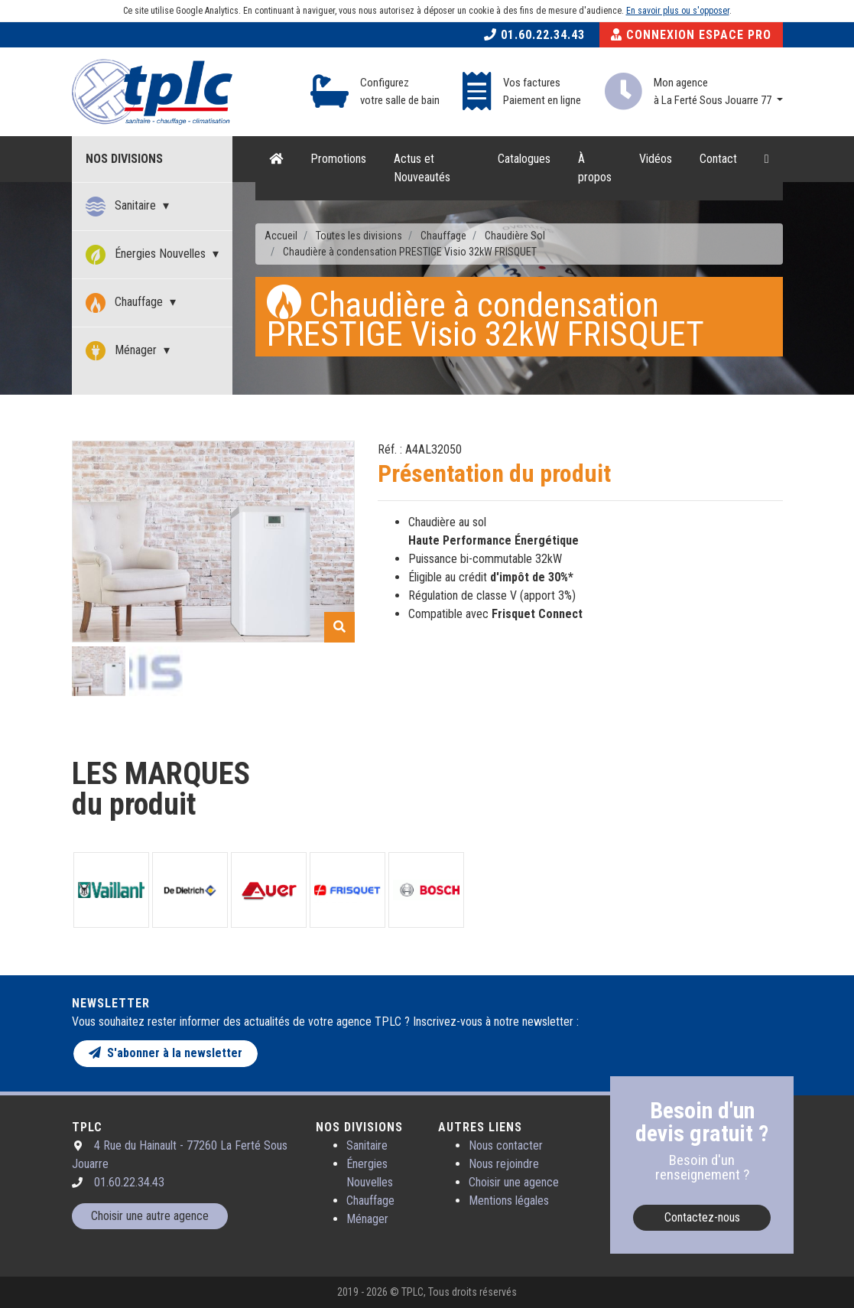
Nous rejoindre (504, 1164)
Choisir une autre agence (150, 1216)
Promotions (338, 158)
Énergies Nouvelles (147, 255)
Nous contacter (506, 1145)
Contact (718, 158)
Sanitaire (122, 206)
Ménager (123, 351)
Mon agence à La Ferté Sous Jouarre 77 (714, 91)
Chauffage (126, 303)
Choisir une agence (514, 1182)
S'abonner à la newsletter (165, 1053)
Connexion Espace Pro (691, 35)
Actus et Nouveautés (422, 167)
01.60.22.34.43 (534, 34)
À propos (595, 167)
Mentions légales (509, 1200)
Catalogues (524, 158)
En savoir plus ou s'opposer (677, 10)
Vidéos (655, 158)
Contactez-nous (702, 1217)
